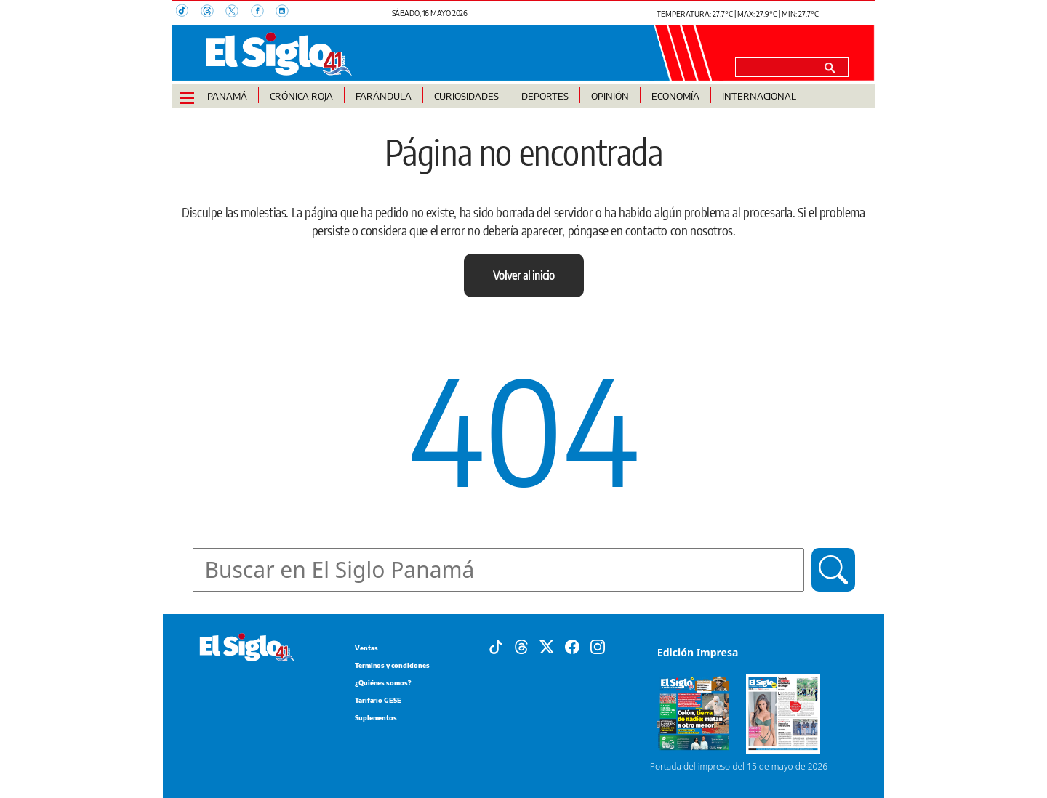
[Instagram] (597, 646)
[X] (546, 646)
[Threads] (521, 646)
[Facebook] (572, 646)
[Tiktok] (496, 646)
